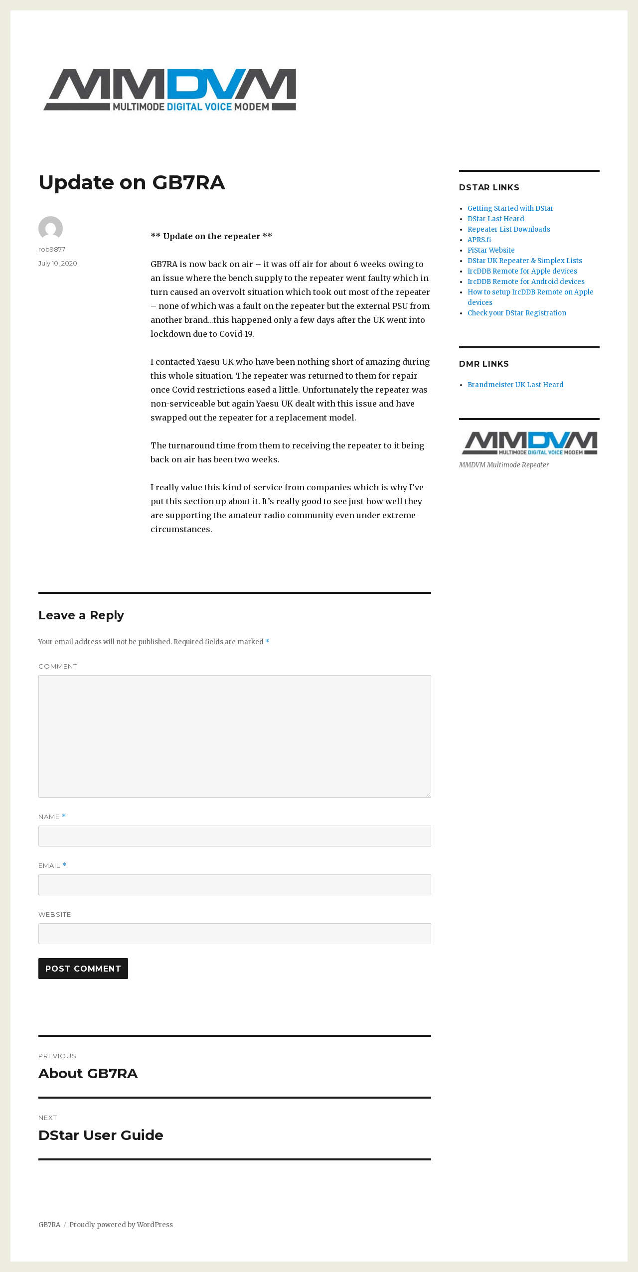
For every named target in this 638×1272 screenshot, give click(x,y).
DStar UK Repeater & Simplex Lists (525, 261)
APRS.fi (479, 240)
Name (52, 817)
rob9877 (51, 249)
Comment (57, 666)
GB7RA (49, 1225)
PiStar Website (491, 250)
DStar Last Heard (496, 219)
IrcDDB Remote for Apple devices (522, 271)
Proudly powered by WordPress (121, 1225)
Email (52, 865)
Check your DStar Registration (517, 313)
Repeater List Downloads (509, 229)
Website (54, 914)
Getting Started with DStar (511, 208)
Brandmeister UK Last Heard (516, 385)
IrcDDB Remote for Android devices (526, 282)
